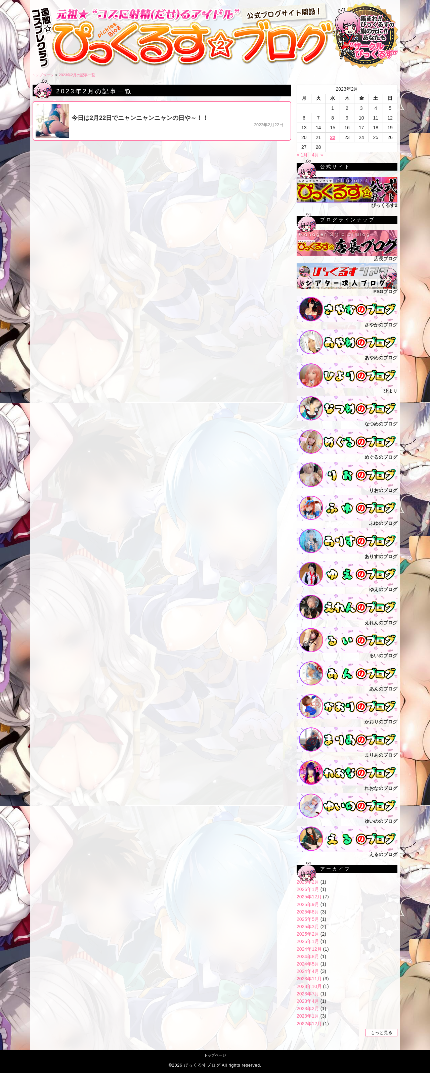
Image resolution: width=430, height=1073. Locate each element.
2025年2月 (308, 934)
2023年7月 (308, 993)
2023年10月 (309, 986)
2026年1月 (308, 889)
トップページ (43, 75)
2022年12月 (309, 1023)
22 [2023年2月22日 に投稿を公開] (332, 137)
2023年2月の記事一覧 (77, 75)
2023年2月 (308, 1008)
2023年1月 (308, 1016)
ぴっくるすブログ (202, 1065)
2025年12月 (309, 896)
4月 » (317, 155)
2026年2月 (308, 882)
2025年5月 (308, 919)
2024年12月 (309, 949)
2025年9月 (308, 904)
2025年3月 (308, 926)
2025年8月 (308, 911)
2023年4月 (308, 1001)
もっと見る (381, 1032)
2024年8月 (308, 956)
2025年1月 (308, 941)
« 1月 (302, 155)
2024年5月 (308, 964)
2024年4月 (308, 971)
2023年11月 (309, 978)
